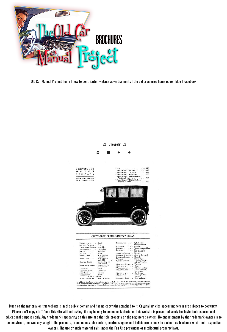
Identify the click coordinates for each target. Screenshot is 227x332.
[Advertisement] (113, 115)
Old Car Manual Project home (50, 81)
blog (178, 81)
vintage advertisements (115, 81)
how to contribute (85, 81)
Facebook (190, 81)
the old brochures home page (153, 81)
